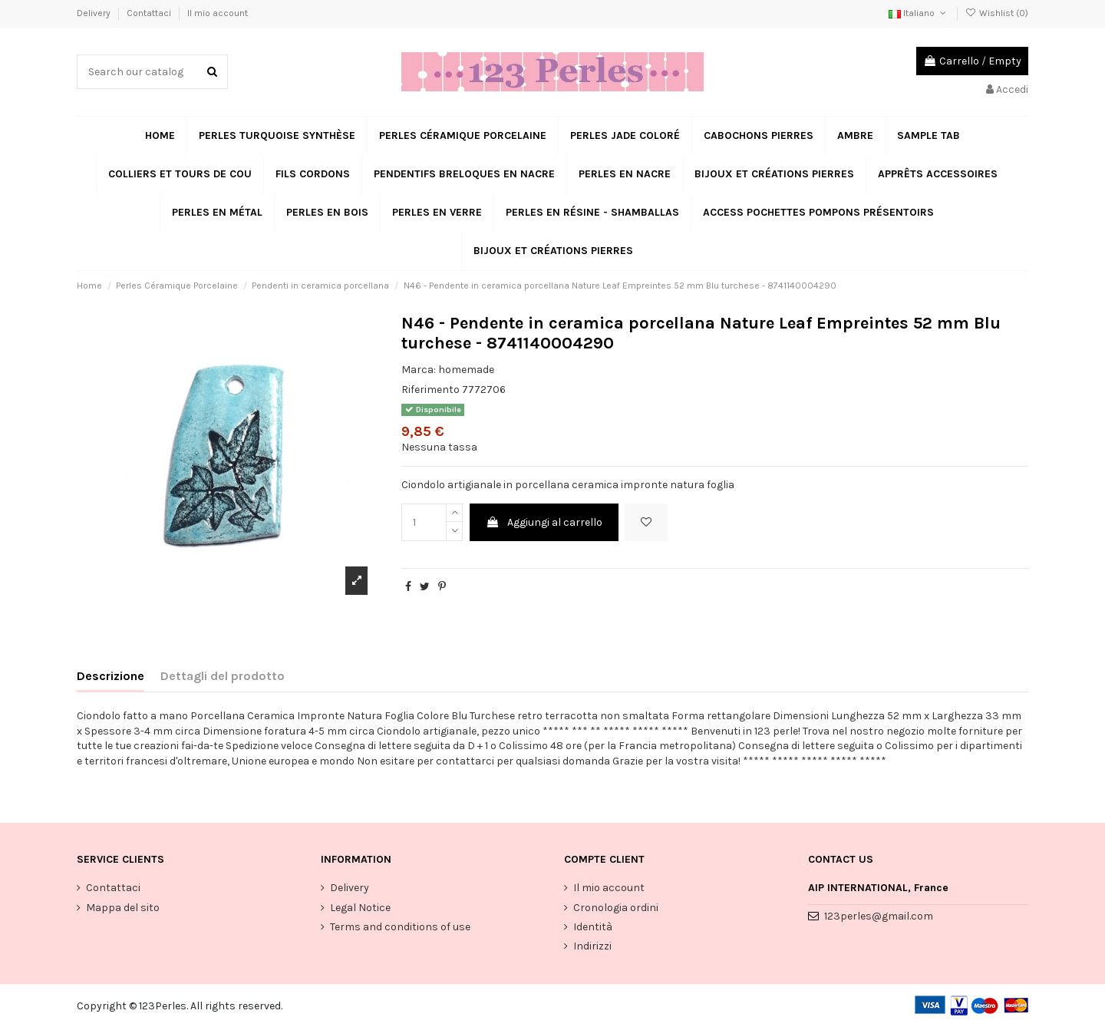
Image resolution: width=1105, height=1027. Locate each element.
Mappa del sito (123, 907)
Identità (592, 926)
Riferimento (430, 389)
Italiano (918, 13)
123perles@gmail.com (878, 916)
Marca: (418, 369)
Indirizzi (592, 946)
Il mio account (217, 13)
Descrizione (110, 676)
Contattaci (150, 13)
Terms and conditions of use (400, 926)
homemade (466, 369)
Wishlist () (996, 13)
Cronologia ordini (615, 907)
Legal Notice (360, 907)
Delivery (95, 13)
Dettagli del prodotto (222, 676)
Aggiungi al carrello (544, 522)
